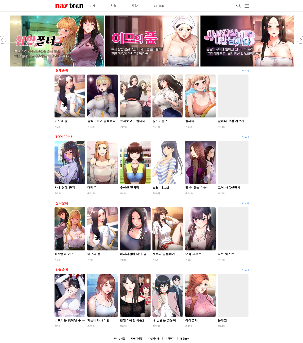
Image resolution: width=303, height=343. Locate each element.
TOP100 (158, 5)
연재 (92, 5)
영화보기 (169, 338)
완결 (113, 5)
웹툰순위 (184, 338)
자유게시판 (136, 338)
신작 (134, 5)
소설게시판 (154, 338)
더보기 (245, 70)
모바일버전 (119, 338)
